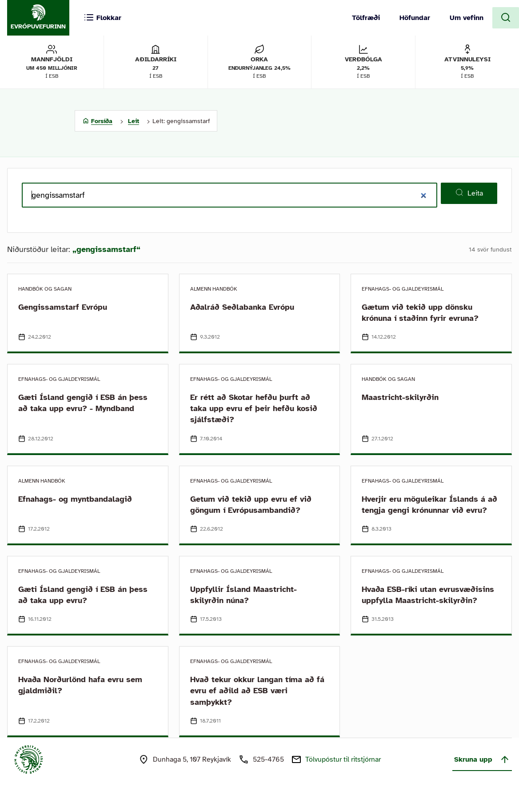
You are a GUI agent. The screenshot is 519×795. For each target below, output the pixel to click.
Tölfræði (366, 17)
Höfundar (414, 17)
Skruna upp (482, 759)
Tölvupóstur (343, 759)
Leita (469, 193)
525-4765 (268, 759)
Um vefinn (466, 17)
